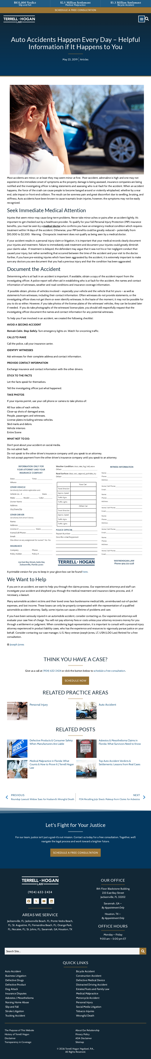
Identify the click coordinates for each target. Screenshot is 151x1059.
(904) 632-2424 (52, 670)
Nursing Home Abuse (17, 1002)
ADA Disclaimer (84, 1038)
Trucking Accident (15, 1015)
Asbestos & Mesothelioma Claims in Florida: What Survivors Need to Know (120, 742)
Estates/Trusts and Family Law (92, 989)
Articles (84, 59)
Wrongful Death (85, 1015)
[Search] (142, 951)
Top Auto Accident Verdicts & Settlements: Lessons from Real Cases (119, 762)
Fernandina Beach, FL (44, 925)
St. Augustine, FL (21, 925)
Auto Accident (107, 704)
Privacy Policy (83, 1034)
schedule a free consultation (109, 670)
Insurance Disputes (16, 993)
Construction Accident (88, 975)
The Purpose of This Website (19, 1030)
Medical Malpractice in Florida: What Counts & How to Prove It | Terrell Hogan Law (52, 764)
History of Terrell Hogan (17, 1034)
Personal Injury (39, 704)
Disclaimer (10, 1038)
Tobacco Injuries (85, 1011)
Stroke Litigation (14, 1011)
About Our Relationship (87, 1030)
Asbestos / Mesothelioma (19, 997)
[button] (141, 19)
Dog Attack (11, 989)
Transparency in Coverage (18, 1042)
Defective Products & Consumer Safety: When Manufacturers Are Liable (51, 742)
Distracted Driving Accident (91, 984)
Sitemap (80, 1042)
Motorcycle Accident (87, 997)
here (85, 571)
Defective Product (15, 984)
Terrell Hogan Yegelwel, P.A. (79, 1048)
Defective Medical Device (90, 980)
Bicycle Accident (85, 971)
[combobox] (72, 951)
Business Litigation (15, 975)
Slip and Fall (12, 1006)
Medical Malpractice (87, 993)
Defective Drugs (14, 980)
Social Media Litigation (88, 1006)
